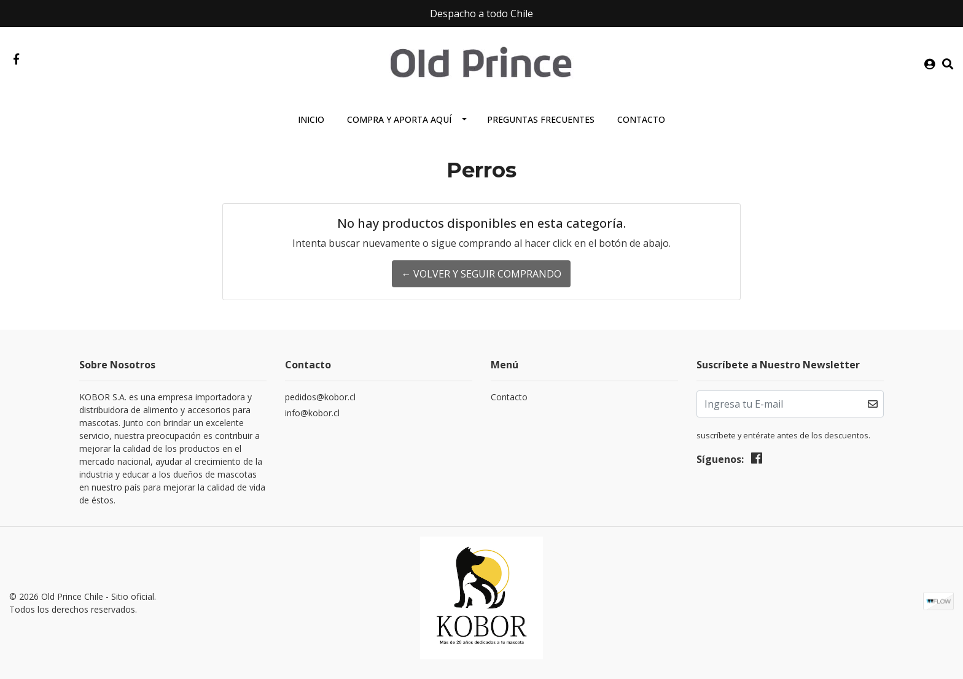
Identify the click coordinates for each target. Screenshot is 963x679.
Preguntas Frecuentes (541, 119)
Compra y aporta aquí (399, 119)
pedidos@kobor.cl (320, 397)
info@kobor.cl (312, 413)
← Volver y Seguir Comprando (481, 274)
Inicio (311, 119)
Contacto (641, 119)
